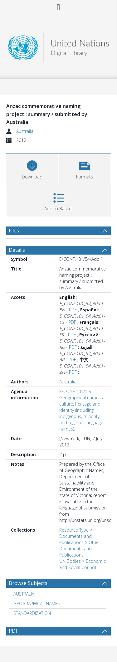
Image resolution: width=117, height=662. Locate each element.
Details (17, 249)
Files (14, 230)
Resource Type (74, 530)
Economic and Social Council (82, 564)
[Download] (32, 168)
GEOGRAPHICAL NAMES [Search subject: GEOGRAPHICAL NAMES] (36, 603)
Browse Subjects (28, 583)
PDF (73, 310)
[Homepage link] (58, 46)
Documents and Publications (75, 539)
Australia (24, 131)
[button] (85, 168)
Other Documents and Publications (79, 548)
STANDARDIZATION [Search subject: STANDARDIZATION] (32, 613)
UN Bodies (70, 561)
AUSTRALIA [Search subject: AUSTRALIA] (23, 594)
